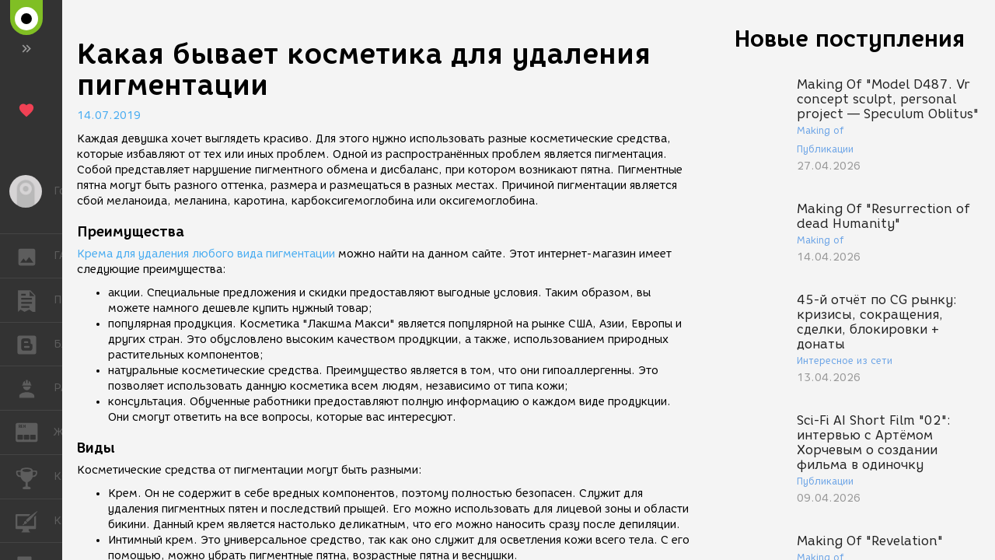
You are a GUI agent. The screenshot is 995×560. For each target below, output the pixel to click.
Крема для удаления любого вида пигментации (206, 254)
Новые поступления (850, 38)
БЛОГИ (35, 343)
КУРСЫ (35, 520)
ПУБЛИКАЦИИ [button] (35, 300)
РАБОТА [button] (35, 388)
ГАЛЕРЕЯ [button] (35, 256)
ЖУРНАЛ (35, 431)
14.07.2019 (109, 115)
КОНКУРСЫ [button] (35, 477)
